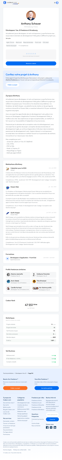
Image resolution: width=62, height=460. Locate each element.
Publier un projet (12, 85)
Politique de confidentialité (19, 450)
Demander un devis (8, 421)
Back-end (18, 42)
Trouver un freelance (9, 423)
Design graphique (22, 413)
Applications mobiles (23, 418)
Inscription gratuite (46, 388)
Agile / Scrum (10, 42)
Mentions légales (7, 450)
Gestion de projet (11, 45)
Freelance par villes (38, 398)
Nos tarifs (6, 405)
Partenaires (6, 434)
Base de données (28, 42)
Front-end (38, 42)
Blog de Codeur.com (9, 409)
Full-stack (46, 42)
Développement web (23, 403)
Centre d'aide (35, 423)
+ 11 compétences (23, 45)
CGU (29, 450)
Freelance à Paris (37, 400)
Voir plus (8, 38)
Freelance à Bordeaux (38, 409)
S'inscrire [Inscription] (52, 419)
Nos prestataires (8, 430)
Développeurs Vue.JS (44, 290)
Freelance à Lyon (36, 403)
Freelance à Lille (36, 407)
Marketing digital (22, 416)
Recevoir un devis (31, 63)
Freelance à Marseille (38, 405)
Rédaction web (21, 411)
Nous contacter (36, 425)
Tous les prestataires (8, 373)
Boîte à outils (6, 407)
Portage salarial (7, 432)
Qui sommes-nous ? (8, 403)
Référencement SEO (23, 409)
